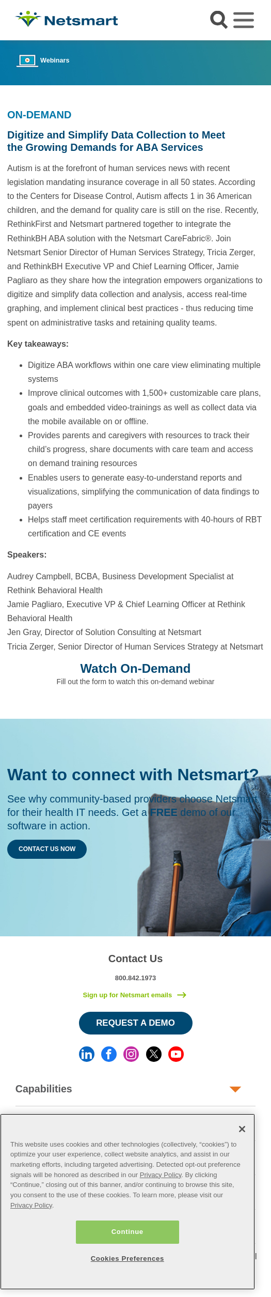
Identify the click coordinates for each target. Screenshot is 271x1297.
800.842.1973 (135, 978)
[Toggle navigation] (244, 20)
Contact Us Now (47, 849)
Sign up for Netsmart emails (127, 995)
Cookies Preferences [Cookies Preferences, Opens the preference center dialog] (127, 1258)
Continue (127, 1232)
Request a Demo (135, 1023)
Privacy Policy (161, 1175)
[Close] (242, 1129)
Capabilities (43, 1088)
